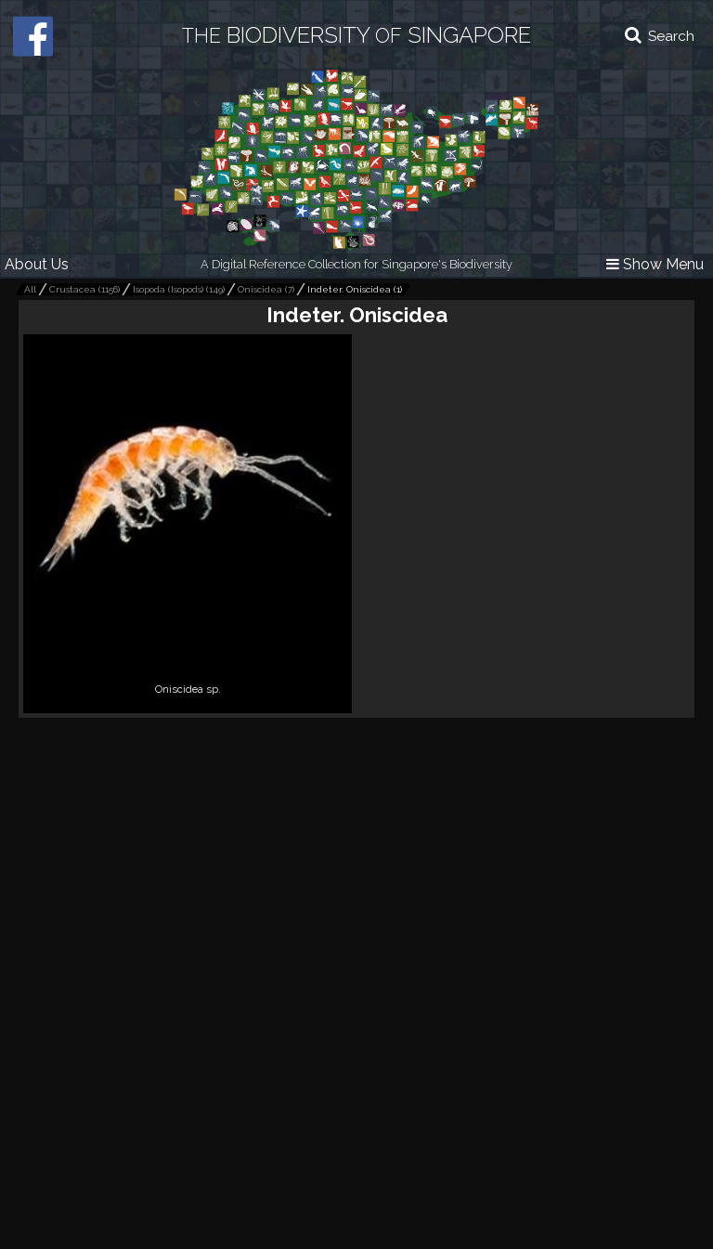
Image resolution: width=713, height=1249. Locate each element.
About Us (37, 264)
